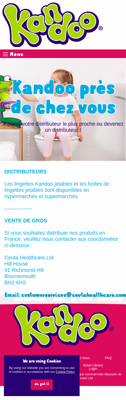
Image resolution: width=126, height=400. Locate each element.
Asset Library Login (93, 367)
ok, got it (41, 384)
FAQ (108, 358)
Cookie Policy (65, 372)
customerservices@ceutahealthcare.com (73, 295)
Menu (5, 54)
